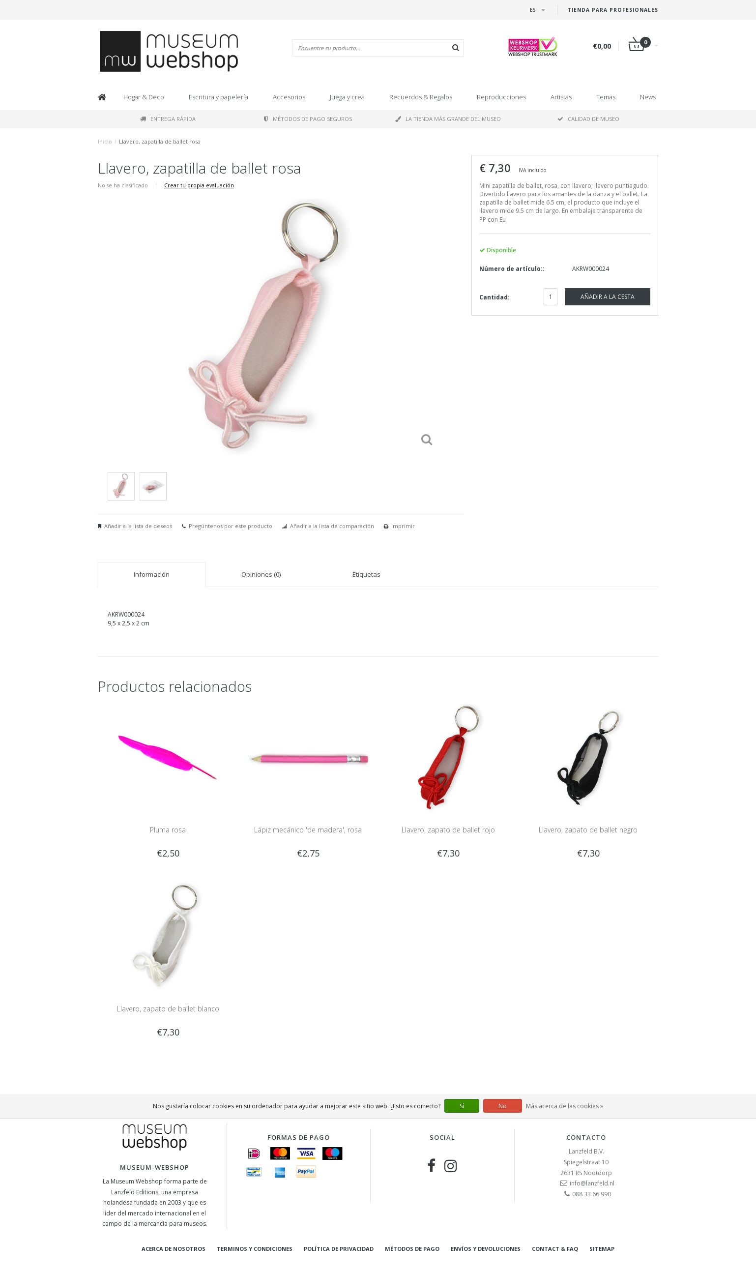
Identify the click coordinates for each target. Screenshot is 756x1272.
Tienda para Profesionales (613, 9)
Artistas (561, 96)
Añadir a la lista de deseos (138, 526)
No (502, 1106)
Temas (605, 96)
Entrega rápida (168, 118)
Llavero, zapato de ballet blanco (168, 1008)
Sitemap (601, 1248)
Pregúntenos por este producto (230, 526)
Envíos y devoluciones (486, 1248)
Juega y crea (347, 96)
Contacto (586, 1137)
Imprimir (403, 526)
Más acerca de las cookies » (564, 1106)
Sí (462, 1106)
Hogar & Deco (143, 96)
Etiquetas (366, 574)
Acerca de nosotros (173, 1248)
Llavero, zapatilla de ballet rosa (160, 141)
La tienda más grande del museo (448, 118)
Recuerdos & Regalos (420, 96)
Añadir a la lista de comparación (332, 526)
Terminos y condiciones (254, 1248)
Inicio (105, 141)
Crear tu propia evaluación (199, 185)
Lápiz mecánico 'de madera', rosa (308, 829)
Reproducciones (501, 96)
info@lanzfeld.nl (592, 1183)
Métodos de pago (412, 1248)
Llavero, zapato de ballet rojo (448, 829)
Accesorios (289, 96)
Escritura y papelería (218, 96)
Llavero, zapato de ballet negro (588, 829)
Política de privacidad (339, 1248)
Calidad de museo (588, 118)
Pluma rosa (168, 829)
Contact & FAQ (555, 1248)
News (648, 96)
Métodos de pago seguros (308, 118)
